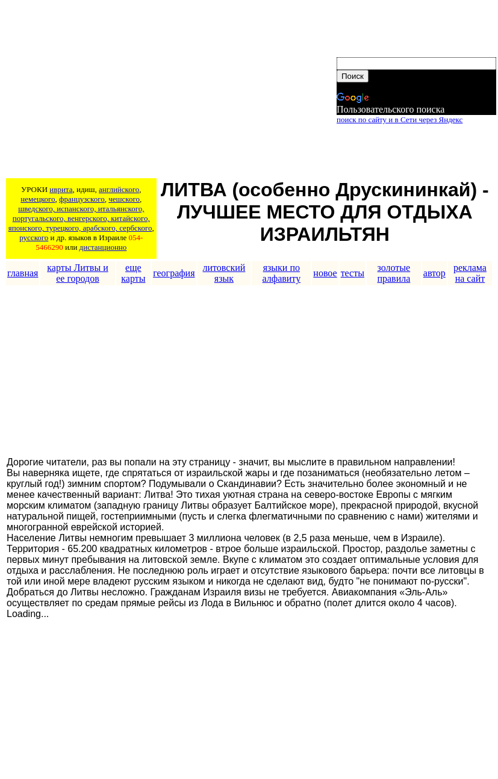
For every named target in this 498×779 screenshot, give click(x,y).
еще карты (133, 273)
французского (82, 198)
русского (33, 237)
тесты (352, 273)
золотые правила (393, 273)
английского (119, 189)
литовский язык (224, 273)
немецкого (37, 198)
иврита (60, 189)
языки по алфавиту (282, 273)
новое (325, 273)
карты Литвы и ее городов (77, 273)
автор (434, 273)
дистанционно (103, 247)
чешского (124, 198)
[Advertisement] (170, 91)
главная (22, 273)
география (174, 273)
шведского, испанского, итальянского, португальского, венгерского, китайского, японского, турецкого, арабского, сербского (80, 218)
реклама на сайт (470, 273)
